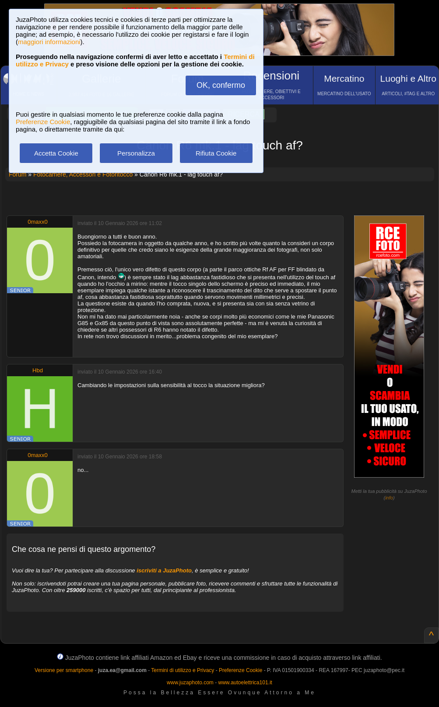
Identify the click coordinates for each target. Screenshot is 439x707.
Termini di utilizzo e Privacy (182, 670)
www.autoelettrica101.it (245, 682)
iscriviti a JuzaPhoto (164, 570)
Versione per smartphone (64, 670)
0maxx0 (38, 221)
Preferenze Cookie (43, 121)
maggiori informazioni (49, 41)
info (389, 497)
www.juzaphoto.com (190, 682)
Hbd (37, 370)
